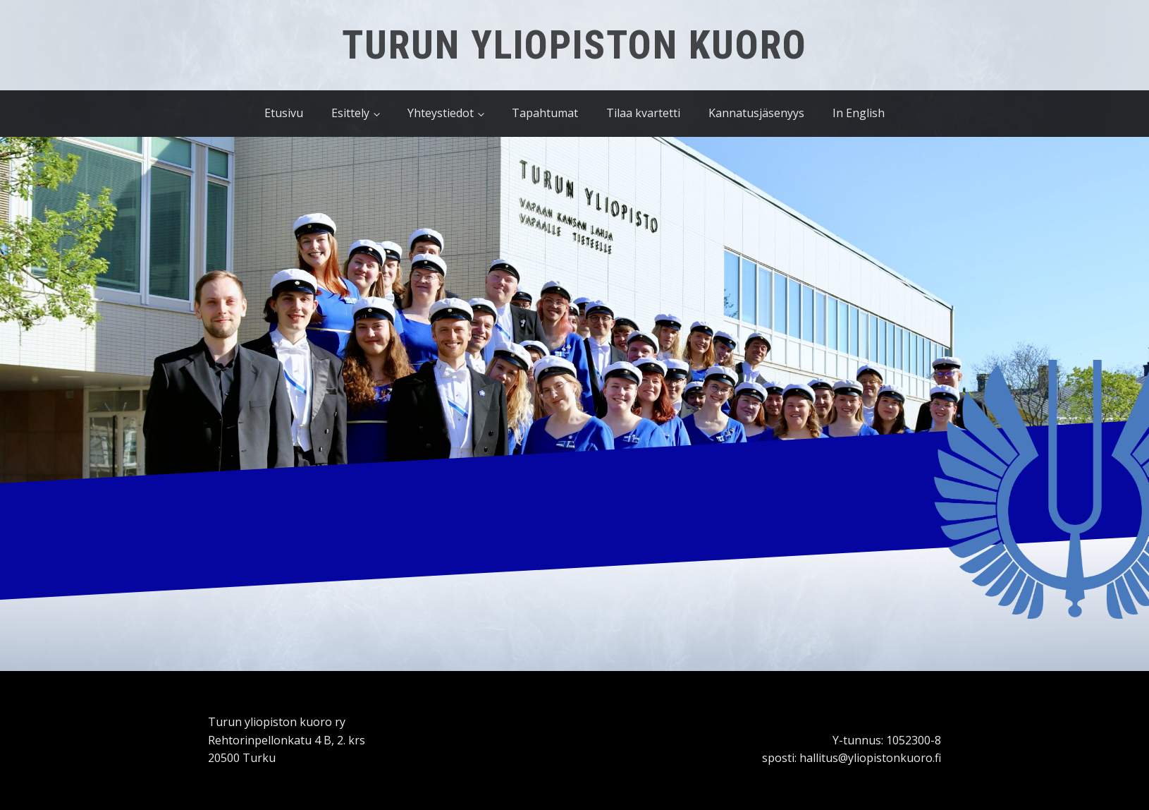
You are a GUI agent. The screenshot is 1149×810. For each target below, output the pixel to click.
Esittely (350, 113)
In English (858, 113)
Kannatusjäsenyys (756, 113)
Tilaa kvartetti (643, 113)
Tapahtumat (545, 113)
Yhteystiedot (440, 113)
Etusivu (283, 113)
